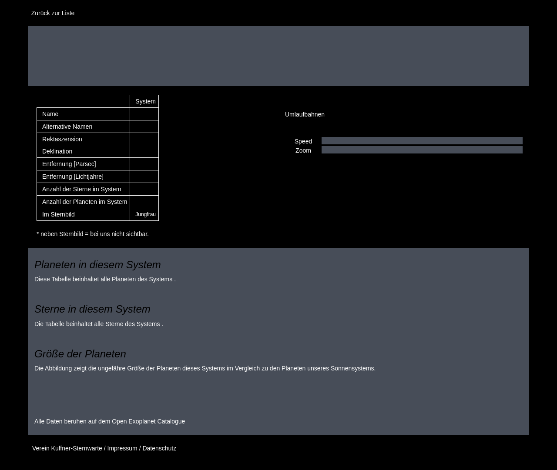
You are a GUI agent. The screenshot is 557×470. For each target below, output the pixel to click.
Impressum (122, 448)
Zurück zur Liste (51, 13)
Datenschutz (159, 448)
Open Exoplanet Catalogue (148, 421)
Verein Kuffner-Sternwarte (67, 448)
